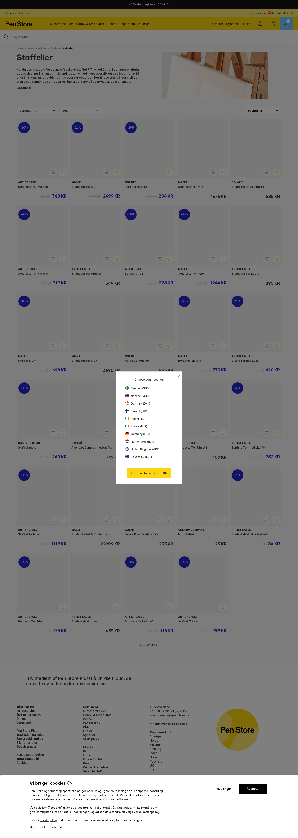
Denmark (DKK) (137, 403)
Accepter (253, 789)
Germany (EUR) (137, 434)
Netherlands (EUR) (139, 441)
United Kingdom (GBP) (142, 449)
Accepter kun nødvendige (48, 827)
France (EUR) (136, 426)
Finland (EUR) (136, 411)
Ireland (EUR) (136, 418)
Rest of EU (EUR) (138, 456)
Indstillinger (223, 789)
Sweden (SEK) (137, 388)
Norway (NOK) (137, 395)
